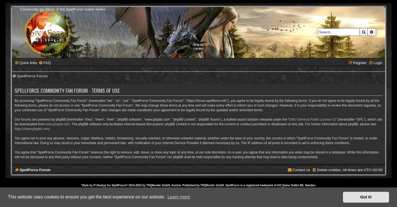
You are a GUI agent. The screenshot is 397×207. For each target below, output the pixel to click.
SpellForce (119, 185)
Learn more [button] (178, 197)
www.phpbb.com (57, 124)
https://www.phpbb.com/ (32, 129)
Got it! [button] (366, 197)
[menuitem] (45, 63)
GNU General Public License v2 (312, 119)
